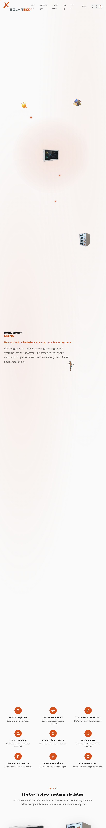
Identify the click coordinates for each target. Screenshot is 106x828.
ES (96, 6)
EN (100, 6)
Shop (84, 6)
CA (92, 6)
